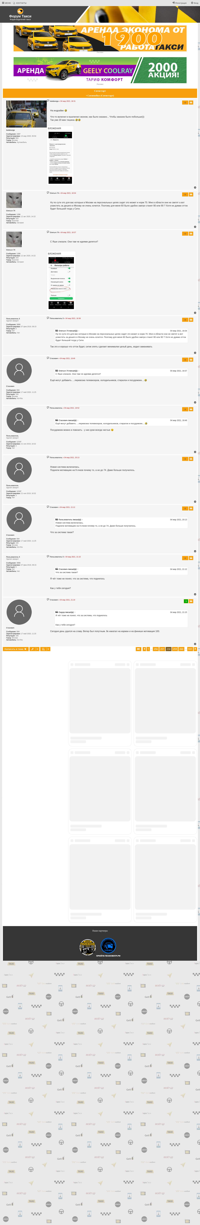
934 (18, 390)
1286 (18, 214)
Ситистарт (100, 90)
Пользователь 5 (13, 319)
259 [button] (175, 649)
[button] (138, 649)
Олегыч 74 (10, 211)
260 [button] (181, 649)
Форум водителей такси (20, 19)
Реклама (100, 52)
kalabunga (10, 130)
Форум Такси (20, 16)
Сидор (62, 612)
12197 (19, 442)
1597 (18, 134)
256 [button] (156, 649)
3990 (18, 324)
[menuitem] (19, 3)
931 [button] (190, 649)
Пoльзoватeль (12, 436)
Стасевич (10, 386)
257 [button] (162, 649)
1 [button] (148, 649)
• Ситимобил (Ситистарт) (100, 95)
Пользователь (65, 519)
